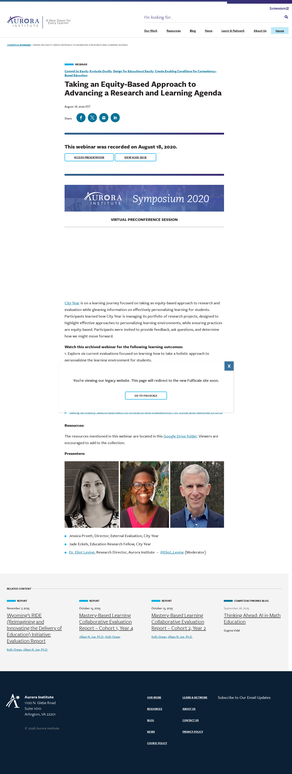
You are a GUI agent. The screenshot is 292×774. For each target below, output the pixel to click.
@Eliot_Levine (172, 552)
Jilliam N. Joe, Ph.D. (35, 649)
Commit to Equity (76, 71)
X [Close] (229, 366)
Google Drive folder (180, 436)
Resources (174, 30)
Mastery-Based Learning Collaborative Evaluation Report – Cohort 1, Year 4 (106, 621)
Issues (280, 30)
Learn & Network (233, 30)
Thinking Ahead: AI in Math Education (252, 618)
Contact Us (190, 720)
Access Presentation (89, 157)
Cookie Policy (157, 743)
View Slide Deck (135, 157)
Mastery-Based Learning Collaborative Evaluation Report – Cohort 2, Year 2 (178, 621)
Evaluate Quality (101, 71)
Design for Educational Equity (133, 71)
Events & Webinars (19, 44)
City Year (72, 303)
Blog (193, 30)
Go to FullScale (146, 396)
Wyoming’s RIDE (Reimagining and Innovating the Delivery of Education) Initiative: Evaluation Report (34, 628)
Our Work (150, 30)
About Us (260, 30)
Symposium (279, 8)
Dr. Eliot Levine (81, 552)
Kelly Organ (14, 649)
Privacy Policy (192, 732)
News (208, 30)
